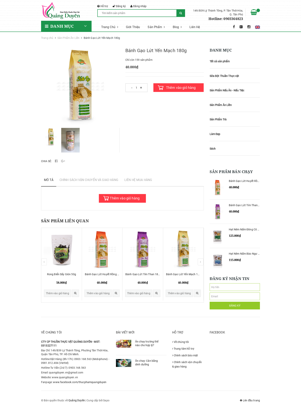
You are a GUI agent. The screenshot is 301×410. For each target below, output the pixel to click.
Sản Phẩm (156, 27)
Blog (177, 27)
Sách (213, 148)
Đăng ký (119, 6)
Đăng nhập (138, 6)
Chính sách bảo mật (185, 355)
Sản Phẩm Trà (218, 119)
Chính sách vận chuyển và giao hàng (89, 180)
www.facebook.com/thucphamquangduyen (79, 382)
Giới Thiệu (133, 27)
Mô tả (48, 180)
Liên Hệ (194, 27)
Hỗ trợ (102, 6)
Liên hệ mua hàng (138, 180)
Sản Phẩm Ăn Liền (221, 105)
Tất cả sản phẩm (220, 61)
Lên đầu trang (250, 400)
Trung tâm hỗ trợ (183, 348)
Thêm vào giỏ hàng (181, 88)
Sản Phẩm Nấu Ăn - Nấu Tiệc (227, 90)
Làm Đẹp (215, 134)
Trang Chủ (109, 27)
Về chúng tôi (180, 341)
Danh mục (59, 26)
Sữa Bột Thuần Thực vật (224, 76)
